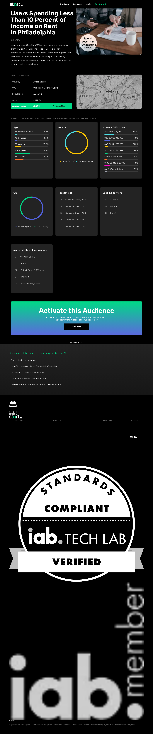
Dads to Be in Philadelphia (23, 360)
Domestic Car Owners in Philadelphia (28, 378)
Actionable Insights (23, 450)
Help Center (106, 442)
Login (88, 4)
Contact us (106, 437)
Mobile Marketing (60, 433)
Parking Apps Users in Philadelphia (27, 372)
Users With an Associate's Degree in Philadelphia (34, 366)
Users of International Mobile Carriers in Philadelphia (36, 384)
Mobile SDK (20, 446)
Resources (107, 420)
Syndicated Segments (24, 437)
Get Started (100, 4)
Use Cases (77, 4)
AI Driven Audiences (24, 433)
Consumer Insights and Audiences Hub (69, 425)
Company (134, 420)
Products (64, 4)
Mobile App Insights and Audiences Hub (69, 429)
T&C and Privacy (108, 433)
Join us (133, 429)
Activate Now (59, 106)
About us (134, 425)
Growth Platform (22, 442)
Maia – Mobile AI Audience (26, 425)
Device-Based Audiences (26, 429)
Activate (76, 326)
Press (132, 433)
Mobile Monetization (61, 437)
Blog (103, 429)
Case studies (107, 425)
